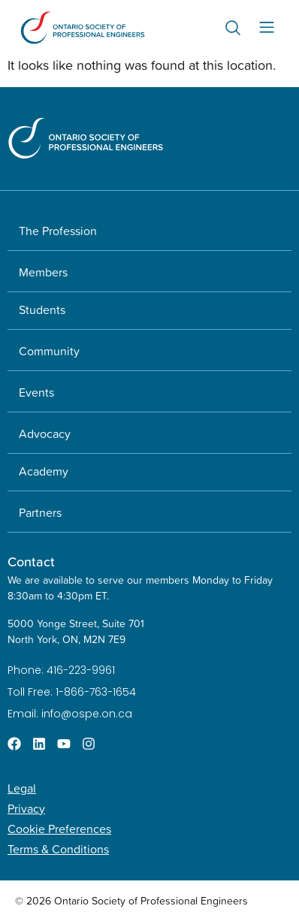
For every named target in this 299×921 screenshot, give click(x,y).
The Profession (58, 231)
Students (42, 309)
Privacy (26, 808)
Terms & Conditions (58, 849)
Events (36, 392)
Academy (43, 471)
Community (49, 351)
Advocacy (45, 433)
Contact (31, 561)
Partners (40, 512)
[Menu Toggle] (266, 27)
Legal (22, 788)
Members (43, 272)
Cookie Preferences (59, 829)
